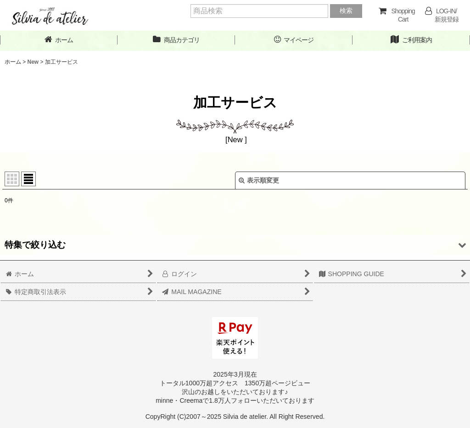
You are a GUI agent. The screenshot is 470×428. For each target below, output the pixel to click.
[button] (235, 244)
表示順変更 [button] (259, 180)
